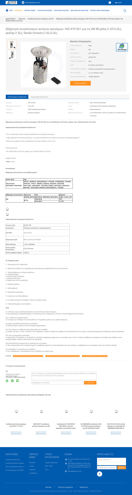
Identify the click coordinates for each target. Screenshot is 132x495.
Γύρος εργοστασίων (44, 10)
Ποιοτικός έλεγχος (61, 10)
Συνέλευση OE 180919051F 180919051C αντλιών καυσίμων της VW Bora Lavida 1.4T (66, 427)
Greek (119, 3)
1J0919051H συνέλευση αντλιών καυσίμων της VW (28, 356)
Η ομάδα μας (33, 473)
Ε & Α (46, 469)
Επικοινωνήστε (80, 83)
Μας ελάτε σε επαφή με (80, 10)
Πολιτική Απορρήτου (65, 487)
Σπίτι (9, 10)
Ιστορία (31, 466)
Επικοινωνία (90, 383)
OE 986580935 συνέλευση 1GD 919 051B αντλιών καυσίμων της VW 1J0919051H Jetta (91, 426)
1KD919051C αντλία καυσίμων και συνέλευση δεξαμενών (62, 356)
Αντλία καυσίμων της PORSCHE (15, 470)
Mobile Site (84, 487)
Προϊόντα (18, 10)
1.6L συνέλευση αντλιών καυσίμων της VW (94, 356)
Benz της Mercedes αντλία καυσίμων (17, 467)
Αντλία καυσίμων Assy (13, 459)
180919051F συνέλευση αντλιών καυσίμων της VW (41, 425)
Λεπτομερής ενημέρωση (17, 97)
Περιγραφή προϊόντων (39, 97)
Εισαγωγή (32, 462)
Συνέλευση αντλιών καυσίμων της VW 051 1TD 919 (16, 425)
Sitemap (48, 487)
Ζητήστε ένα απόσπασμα (100, 10)
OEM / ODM (48, 466)
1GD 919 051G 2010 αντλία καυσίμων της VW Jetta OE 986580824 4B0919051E (116, 426)
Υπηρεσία (32, 469)
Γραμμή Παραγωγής (51, 462)
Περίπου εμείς (30, 10)
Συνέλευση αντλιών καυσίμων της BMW (18, 463)
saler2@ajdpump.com (32, 3)
